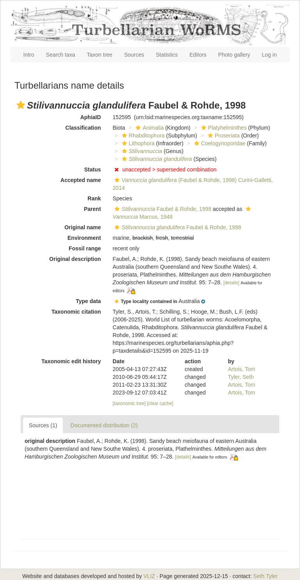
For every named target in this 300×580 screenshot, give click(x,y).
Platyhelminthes (223, 128)
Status (92, 169)
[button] (20, 105)
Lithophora (137, 143)
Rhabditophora (142, 135)
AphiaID (90, 117)
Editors (198, 55)
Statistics (167, 55)
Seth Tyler (265, 576)
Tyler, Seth (241, 377)
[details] (231, 283)
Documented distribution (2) (104, 425)
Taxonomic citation (76, 312)
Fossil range (85, 248)
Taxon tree (99, 55)
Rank (94, 198)
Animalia (149, 128)
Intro (28, 55)
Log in (269, 55)
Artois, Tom (241, 369)
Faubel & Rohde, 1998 (161, 209)
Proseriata (223, 135)
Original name (82, 227)
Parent (92, 209)
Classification (83, 128)
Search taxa (60, 55)
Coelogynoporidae (219, 143)
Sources (134, 55)
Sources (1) (43, 425)
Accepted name (81, 180)
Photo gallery (234, 55)
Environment (84, 238)
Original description (75, 259)
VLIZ (149, 576)
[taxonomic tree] (129, 403)
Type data (88, 301)
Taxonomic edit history (71, 361)
